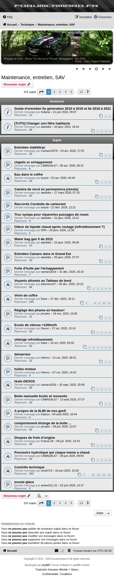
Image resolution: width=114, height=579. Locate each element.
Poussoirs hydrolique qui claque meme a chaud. (52, 452)
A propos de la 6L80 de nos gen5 (40, 411)
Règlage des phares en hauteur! (39, 310)
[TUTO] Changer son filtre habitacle (42, 123)
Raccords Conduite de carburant (40, 204)
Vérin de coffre (25, 295)
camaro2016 (48, 271)
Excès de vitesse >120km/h (35, 325)
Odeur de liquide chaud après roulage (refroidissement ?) (59, 227)
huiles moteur (25, 369)
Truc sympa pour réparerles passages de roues (51, 214)
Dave (44, 298)
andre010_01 (49, 485)
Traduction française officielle (51, 569)
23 (104, 475)
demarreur (22, 354)
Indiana (45, 111)
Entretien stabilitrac (29, 147)
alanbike (46, 126)
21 (93, 475)
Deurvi (45, 328)
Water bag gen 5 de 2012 (33, 239)
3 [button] (60, 92)
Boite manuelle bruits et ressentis (40, 396)
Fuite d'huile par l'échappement (39, 268)
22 (98, 475)
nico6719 (46, 470)
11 (109, 303)
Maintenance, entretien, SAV (33, 77)
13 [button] (81, 92)
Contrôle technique (29, 467)
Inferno (45, 357)
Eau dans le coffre (28, 174)
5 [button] (71, 92)
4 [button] (66, 92)
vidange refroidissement (33, 339)
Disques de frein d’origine (34, 438)
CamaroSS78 (49, 150)
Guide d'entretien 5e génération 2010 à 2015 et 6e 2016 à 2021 (62, 108)
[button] (41, 92)
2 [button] (54, 92)
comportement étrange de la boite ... (42, 423)
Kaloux (45, 414)
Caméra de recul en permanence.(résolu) (46, 189)
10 (104, 303)
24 (109, 475)
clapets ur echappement (33, 162)
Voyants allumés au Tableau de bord (42, 280)
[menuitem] (8, 17)
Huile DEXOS (24, 381)
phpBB (45, 565)
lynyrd (44, 177)
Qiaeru (75, 569)
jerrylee (45, 313)
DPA (43, 230)
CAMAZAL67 (49, 165)
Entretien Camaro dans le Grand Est (42, 254)
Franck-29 (47, 441)
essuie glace (24, 482)
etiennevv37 (48, 283)
